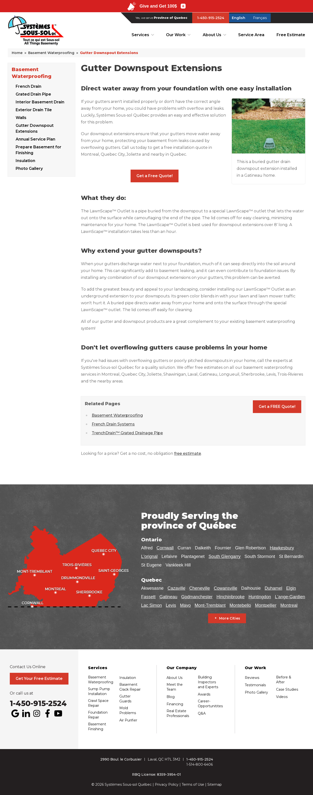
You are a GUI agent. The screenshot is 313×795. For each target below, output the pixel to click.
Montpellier (266, 605)
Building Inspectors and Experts (208, 682)
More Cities (229, 618)
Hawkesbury (282, 547)
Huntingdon (259, 596)
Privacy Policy (167, 784)
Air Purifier (128, 720)
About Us (212, 35)
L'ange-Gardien (290, 596)
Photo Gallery (29, 168)
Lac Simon (151, 605)
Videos (282, 697)
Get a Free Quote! (154, 176)
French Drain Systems (113, 424)
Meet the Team (175, 687)
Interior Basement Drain (40, 102)
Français (260, 18)
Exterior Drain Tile (34, 110)
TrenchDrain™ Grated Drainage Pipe (127, 433)
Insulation (25, 160)
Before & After (283, 679)
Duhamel (273, 588)
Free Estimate (291, 35)
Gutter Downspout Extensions (35, 128)
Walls (21, 117)
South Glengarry (225, 556)
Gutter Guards (125, 698)
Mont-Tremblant (210, 605)
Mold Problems (127, 710)
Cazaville (176, 588)
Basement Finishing (97, 726)
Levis (171, 605)
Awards (204, 694)
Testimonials (255, 685)
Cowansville (225, 588)
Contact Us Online (27, 667)
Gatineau (168, 596)
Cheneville (199, 588)
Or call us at (21, 693)
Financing (175, 704)
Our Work (176, 35)
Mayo (185, 605)
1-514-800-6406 (199, 764)
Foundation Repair (98, 714)
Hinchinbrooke (230, 596)
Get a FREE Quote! (277, 406)
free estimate (187, 453)
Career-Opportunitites (210, 703)
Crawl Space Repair (98, 703)
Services (140, 35)
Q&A (202, 713)
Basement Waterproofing (31, 72)
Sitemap (214, 784)
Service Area (251, 35)
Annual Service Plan (35, 139)
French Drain (28, 86)
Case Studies (287, 689)
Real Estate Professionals (178, 713)
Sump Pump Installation (99, 691)
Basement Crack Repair (130, 687)
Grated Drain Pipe (33, 94)
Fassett (148, 596)
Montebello (240, 605)
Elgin (291, 588)
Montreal (289, 605)
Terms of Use (193, 784)
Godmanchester (196, 596)
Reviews (252, 677)
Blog (171, 697)
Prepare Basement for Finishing (38, 150)
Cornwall (165, 547)
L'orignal (149, 556)
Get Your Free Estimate (39, 678)
